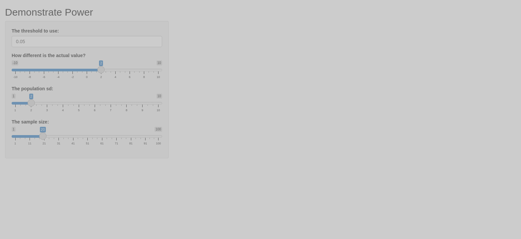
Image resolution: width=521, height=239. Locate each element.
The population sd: (32, 88)
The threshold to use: (35, 31)
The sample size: (30, 121)
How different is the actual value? (49, 55)
